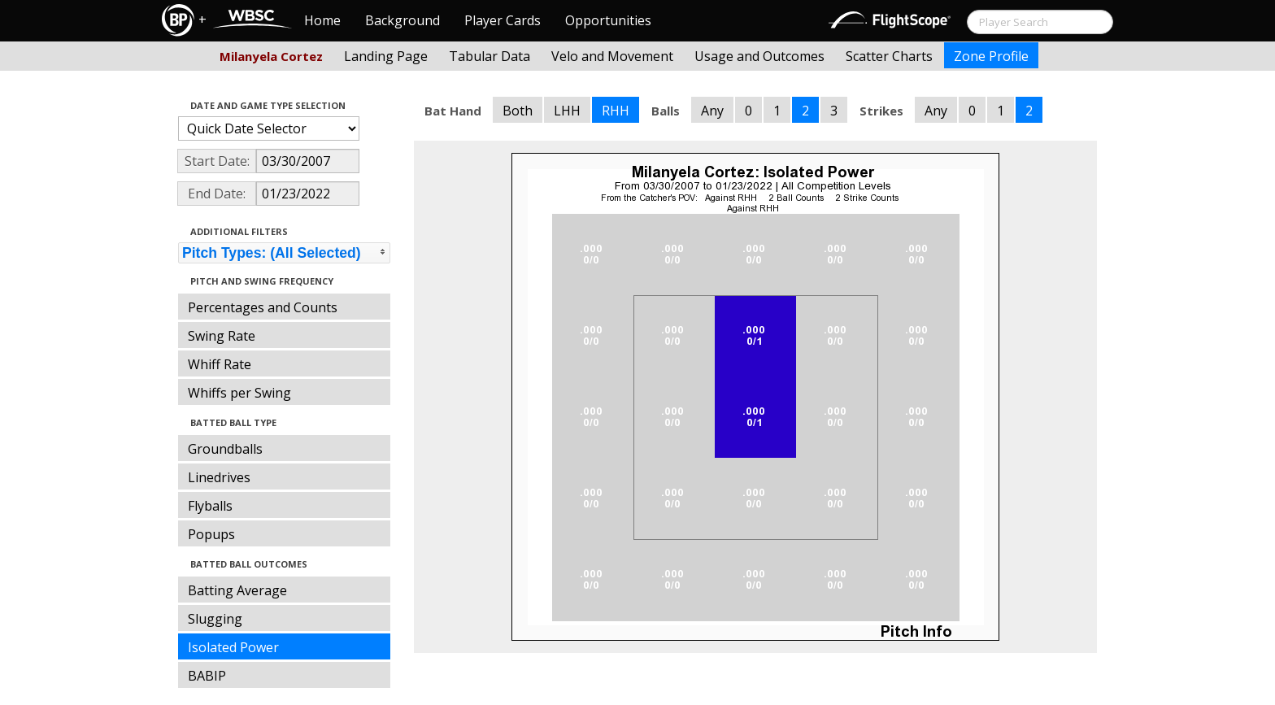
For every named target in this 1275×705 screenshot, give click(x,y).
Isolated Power (233, 647)
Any (712, 111)
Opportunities (608, 20)
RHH (615, 111)
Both (518, 111)
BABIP (207, 676)
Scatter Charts (889, 56)
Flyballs (210, 506)
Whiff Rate (219, 364)
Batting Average (237, 590)
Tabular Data (489, 56)
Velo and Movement (612, 56)
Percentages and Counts (262, 307)
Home (322, 20)
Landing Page (386, 56)
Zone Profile (991, 56)
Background (402, 20)
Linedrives (219, 477)
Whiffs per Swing (239, 393)
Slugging (215, 619)
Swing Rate (221, 336)
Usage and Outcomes (759, 56)
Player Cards (502, 20)
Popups (211, 534)
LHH (567, 111)
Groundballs (225, 449)
